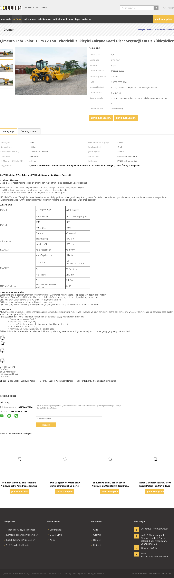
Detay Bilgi (8, 131)
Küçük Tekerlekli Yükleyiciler (19, 539)
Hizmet (95, 539)
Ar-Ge (51, 539)
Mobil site (166, 573)
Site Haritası (154, 573)
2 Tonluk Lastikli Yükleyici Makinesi (56, 380)
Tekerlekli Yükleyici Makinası (19, 529)
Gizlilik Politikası (139, 573)
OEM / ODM (54, 534)
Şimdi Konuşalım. (163, 19)
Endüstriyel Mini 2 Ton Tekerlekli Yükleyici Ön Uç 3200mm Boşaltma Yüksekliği (109, 485)
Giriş (94, 529)
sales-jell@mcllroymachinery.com (150, 555)
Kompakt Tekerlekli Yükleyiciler (20, 534)
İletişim (46, 424)
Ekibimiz (96, 544)
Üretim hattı (54, 529)
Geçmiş (95, 534)
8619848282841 (19, 411)
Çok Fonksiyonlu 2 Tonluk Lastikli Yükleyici (96, 380)
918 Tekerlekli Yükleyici (16, 544)
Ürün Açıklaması (29, 131)
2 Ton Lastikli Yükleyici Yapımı (22, 380)
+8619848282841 (25, 407)
